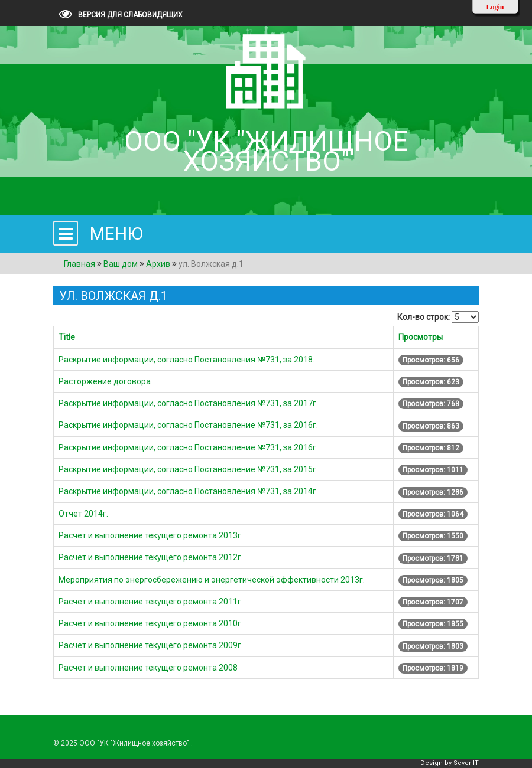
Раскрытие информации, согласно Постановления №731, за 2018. (186, 359)
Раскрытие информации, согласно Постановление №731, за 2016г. (188, 425)
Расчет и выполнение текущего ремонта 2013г (150, 535)
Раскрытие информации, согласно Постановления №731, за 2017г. (188, 403)
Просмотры (420, 337)
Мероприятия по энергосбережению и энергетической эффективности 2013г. (212, 579)
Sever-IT (466, 763)
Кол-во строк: (423, 317)
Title (67, 337)
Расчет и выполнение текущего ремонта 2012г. (151, 557)
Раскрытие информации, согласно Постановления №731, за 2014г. (188, 491)
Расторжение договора (105, 381)
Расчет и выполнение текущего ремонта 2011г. (151, 601)
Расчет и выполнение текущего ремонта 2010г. (151, 623)
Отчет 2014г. (83, 513)
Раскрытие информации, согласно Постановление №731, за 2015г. (188, 469)
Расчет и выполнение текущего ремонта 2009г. (151, 645)
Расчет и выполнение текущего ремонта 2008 (148, 667)
